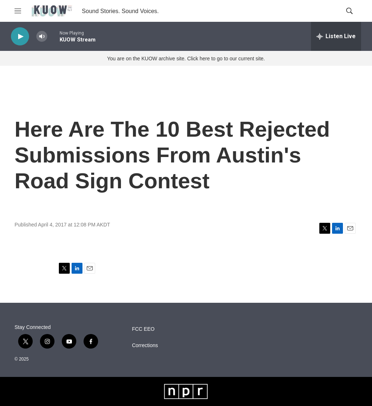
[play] (20, 36)
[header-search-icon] (349, 11)
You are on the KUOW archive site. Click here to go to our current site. (186, 58)
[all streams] (336, 36)
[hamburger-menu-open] (18, 11)
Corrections (145, 345)
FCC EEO (143, 329)
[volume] (42, 36)
